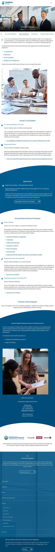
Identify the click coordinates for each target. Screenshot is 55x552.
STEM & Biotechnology (12, 243)
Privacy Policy (40, 544)
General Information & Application (16, 237)
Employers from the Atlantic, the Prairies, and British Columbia (24, 255)
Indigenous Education (27, 472)
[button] (51, 3)
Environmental (10, 252)
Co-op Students (8, 51)
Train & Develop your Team (47, 34)
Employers (22, 29)
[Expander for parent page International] (27, 487)
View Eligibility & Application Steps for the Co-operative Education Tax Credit (28, 140)
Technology (9, 240)
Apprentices (7, 54)
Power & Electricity (11, 249)
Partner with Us (6, 507)
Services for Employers (10, 34)
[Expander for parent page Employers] (27, 503)
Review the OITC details (13, 293)
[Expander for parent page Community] (27, 532)
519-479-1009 (27, 405)
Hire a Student (6, 514)
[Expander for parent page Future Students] (27, 481)
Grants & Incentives (24, 34)
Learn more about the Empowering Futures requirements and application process (29, 159)
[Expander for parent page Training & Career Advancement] (27, 498)
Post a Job (5, 510)
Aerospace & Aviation (12, 246)
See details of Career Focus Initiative (27, 201)
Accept (27, 549)
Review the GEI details (12, 274)
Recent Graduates (9, 57)
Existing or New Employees (11, 60)
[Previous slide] (1, 33)
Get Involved (35, 34)
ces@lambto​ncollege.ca (27, 410)
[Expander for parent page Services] (27, 492)
